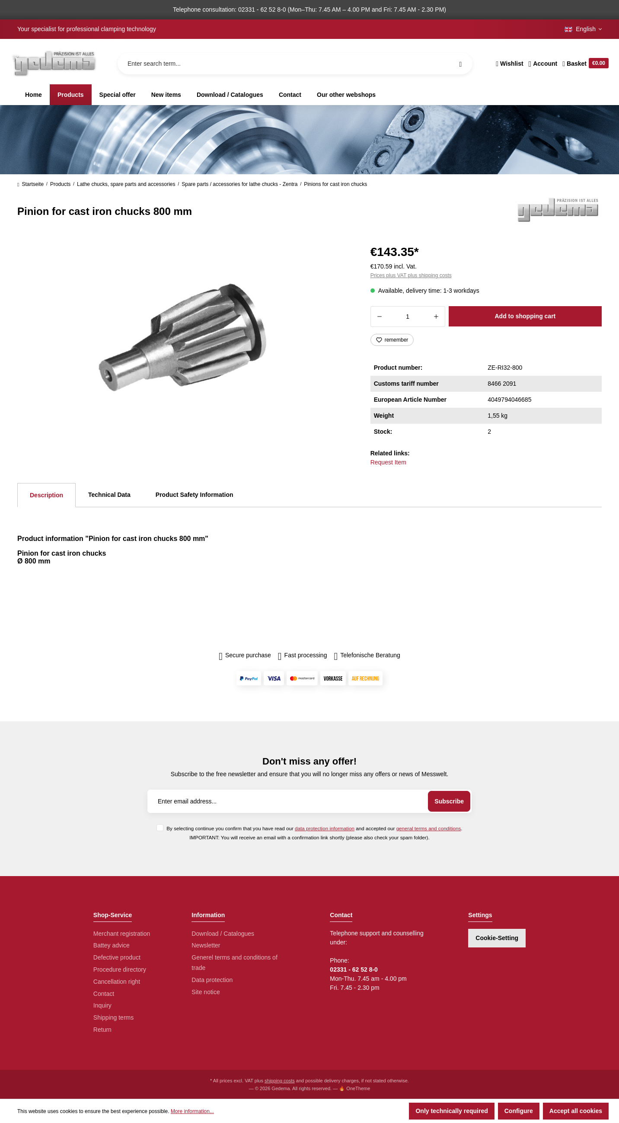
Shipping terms (113, 1017)
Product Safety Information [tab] (194, 494)
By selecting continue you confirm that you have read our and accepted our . (314, 828)
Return (102, 1029)
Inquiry (102, 1005)
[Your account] (543, 63)
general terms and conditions (428, 828)
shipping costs (280, 1080)
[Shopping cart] (584, 63)
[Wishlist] (509, 63)
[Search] (460, 63)
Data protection (212, 979)
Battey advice (111, 945)
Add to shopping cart (525, 316)
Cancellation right (116, 981)
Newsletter (205, 945)
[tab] (46, 495)
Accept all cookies (575, 1110)
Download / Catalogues (222, 933)
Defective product (116, 957)
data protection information (324, 828)
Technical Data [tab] (109, 494)
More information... (192, 1111)
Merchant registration (121, 933)
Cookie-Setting (496, 937)
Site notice (205, 992)
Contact (103, 993)
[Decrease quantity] (379, 316)
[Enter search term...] (295, 63)
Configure (518, 1110)
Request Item (388, 462)
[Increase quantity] (436, 316)
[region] (183, 335)
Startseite (30, 184)
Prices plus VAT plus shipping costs (411, 275)
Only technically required (451, 1110)
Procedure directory (119, 969)
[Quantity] (408, 316)
